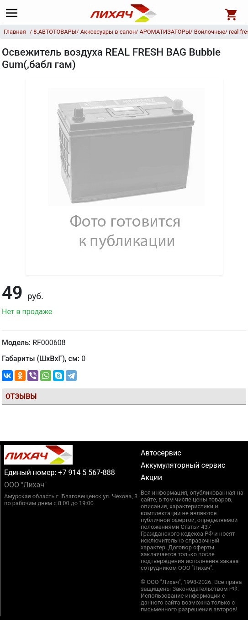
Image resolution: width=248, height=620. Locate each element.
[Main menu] (14, 13)
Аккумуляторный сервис (183, 465)
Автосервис (161, 453)
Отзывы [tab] (21, 396)
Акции (151, 477)
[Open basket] (231, 13)
